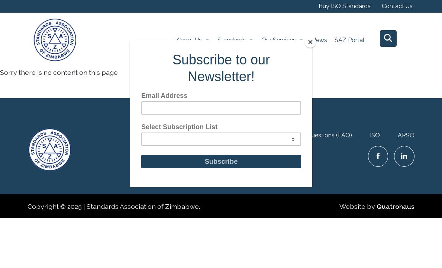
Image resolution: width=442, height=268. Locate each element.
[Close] (310, 42)
